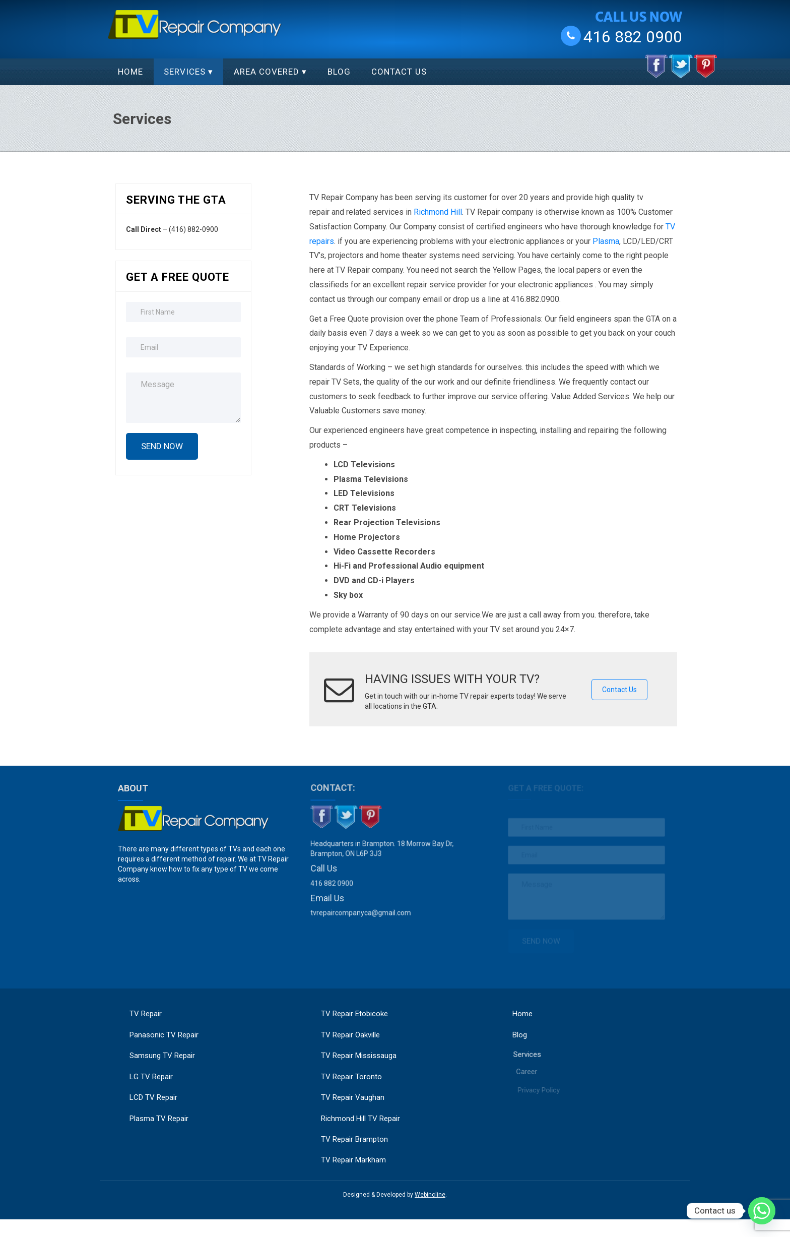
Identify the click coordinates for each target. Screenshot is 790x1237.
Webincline (430, 1194)
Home (130, 72)
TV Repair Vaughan (352, 1097)
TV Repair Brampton (354, 1139)
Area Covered (266, 72)
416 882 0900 (632, 36)
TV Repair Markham (353, 1159)
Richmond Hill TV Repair (360, 1118)
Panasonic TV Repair (164, 1034)
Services (185, 72)
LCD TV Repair (153, 1097)
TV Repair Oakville (350, 1034)
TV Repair (145, 1013)
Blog (339, 72)
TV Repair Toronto (351, 1076)
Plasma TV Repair (158, 1118)
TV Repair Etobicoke (354, 1013)
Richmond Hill (438, 212)
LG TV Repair (151, 1076)
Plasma (605, 241)
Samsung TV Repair (162, 1055)
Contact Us (399, 72)
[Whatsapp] (761, 1210)
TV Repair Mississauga (359, 1055)
